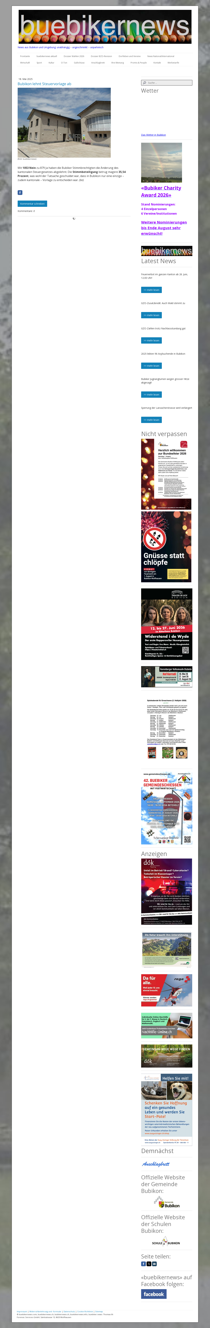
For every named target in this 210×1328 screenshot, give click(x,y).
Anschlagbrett (98, 62)
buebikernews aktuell (47, 56)
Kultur (51, 62)
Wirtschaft (25, 62)
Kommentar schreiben (32, 203)
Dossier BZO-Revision (101, 56)
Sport (39, 62)
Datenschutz (69, 1311)
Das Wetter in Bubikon (153, 134)
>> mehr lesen (151, 289)
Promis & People (139, 62)
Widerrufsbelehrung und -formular (45, 1311)
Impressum (22, 1311)
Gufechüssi (79, 62)
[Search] (166, 83)
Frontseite (25, 56)
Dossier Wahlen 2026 (74, 56)
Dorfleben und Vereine (130, 56)
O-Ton (64, 62)
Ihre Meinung (117, 62)
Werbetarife (173, 62)
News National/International (160, 56)
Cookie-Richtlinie (85, 1311)
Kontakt (157, 62)
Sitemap (99, 1311)
